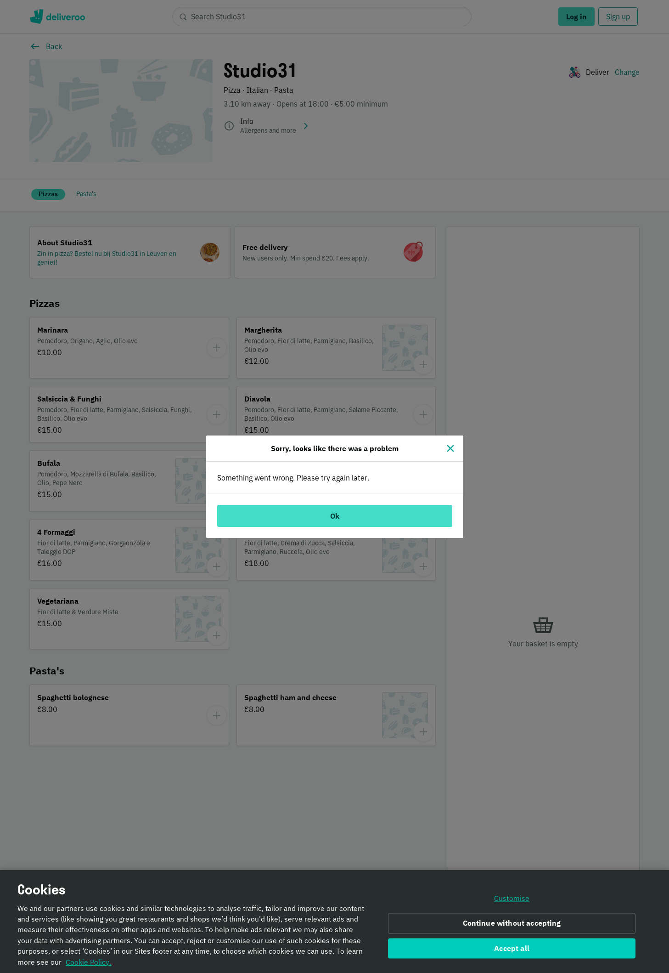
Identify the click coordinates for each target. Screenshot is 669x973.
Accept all (511, 954)
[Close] (450, 448)
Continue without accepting (512, 929)
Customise (511, 905)
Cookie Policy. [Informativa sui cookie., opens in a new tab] (88, 968)
